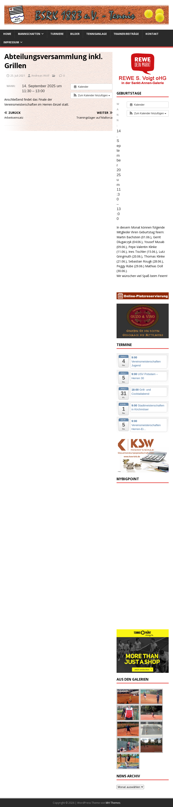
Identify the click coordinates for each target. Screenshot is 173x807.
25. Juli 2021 (17, 75)
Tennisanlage (96, 34)
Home (7, 34)
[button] (91, 95)
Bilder (75, 34)
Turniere (57, 34)
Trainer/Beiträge (126, 34)
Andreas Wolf (40, 75)
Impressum (11, 42)
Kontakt (152, 34)
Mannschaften (29, 34)
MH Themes (113, 803)
